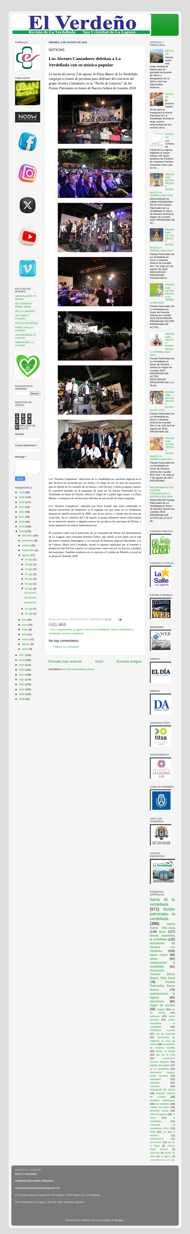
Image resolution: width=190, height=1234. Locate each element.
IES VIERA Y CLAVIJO (22, 317)
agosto (26, 555)
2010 (22, 689)
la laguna (166, 1156)
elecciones (157, 1001)
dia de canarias (165, 1033)
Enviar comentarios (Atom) (79, 669)
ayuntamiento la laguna (70, 629)
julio (24, 619)
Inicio (99, 661)
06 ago (29, 579)
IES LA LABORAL (25, 311)
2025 (22, 497)
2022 (22, 511)
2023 (22, 507)
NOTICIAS (30, 592)
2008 (22, 699)
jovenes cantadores (72, 633)
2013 (22, 674)
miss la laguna (158, 1114)
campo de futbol (159, 1107)
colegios (160, 1009)
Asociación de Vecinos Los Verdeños (162, 947)
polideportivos (157, 1138)
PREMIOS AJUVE (162, 1030)
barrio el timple (165, 1051)
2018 (22, 531)
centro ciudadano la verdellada (162, 1023)
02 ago (29, 608)
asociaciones (165, 1160)
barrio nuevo (159, 954)
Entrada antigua (129, 661)
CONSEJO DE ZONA (162, 1089)
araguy (153, 1160)
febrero (26, 644)
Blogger (119, 1220)
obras (153, 958)
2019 (22, 526)
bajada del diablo (160, 1065)
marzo (26, 639)
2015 (22, 665)
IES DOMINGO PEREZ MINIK (23, 305)
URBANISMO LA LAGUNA (24, 344)
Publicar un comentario (66, 646)
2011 (22, 684)
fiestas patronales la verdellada (162, 914)
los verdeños (162, 1103)
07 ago (29, 574)
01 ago (29, 613)
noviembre (28, 540)
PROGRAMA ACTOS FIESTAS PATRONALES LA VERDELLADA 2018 (161, 492)
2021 (22, 516)
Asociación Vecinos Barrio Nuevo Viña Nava (162, 974)
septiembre (28, 550)
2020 (22, 521)
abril (24, 634)
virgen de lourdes (162, 1005)
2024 (22, 502)
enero (25, 649)
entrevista (155, 1153)
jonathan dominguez (162, 1100)
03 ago (29, 588)
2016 (22, 660)
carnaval (154, 1086)
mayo (25, 629)
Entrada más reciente (65, 661)
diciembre (27, 535)
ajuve (162, 931)
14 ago (29, 569)
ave (165, 1132)
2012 (22, 679)
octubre (26, 545)
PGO (152, 1131)
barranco (155, 1016)
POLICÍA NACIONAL (26, 323)
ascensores (155, 1142)
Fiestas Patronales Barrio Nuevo (162, 985)
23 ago (29, 559)
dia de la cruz (165, 1054)
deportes (155, 1082)
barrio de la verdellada (97, 629)
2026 (22, 492)
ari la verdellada (159, 1068)
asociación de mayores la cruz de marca (162, 1041)
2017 (22, 655)
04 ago (29, 583)
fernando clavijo (159, 1110)
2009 (22, 694)
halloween (155, 1079)
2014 (22, 669)
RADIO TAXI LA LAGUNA (24, 329)
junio (25, 624)
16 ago (29, 564)
